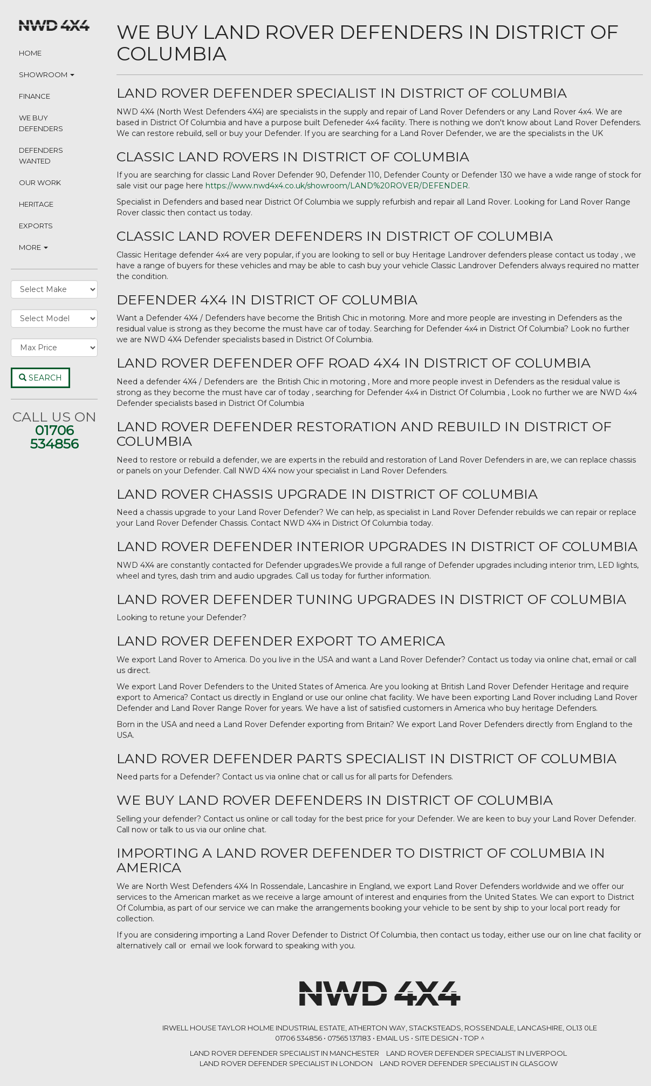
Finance (34, 96)
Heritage (36, 204)
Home (30, 53)
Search (40, 378)
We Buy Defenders (41, 123)
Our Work (40, 182)
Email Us (392, 1038)
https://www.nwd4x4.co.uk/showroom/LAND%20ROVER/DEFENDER (336, 186)
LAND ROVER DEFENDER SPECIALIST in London (286, 1063)
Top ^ (474, 1038)
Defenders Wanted (41, 155)
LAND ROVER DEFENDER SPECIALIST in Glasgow (469, 1063)
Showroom (46, 74)
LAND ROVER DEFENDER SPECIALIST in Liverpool (476, 1053)
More (33, 247)
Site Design (436, 1038)
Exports (36, 225)
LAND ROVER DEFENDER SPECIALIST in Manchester (284, 1053)
